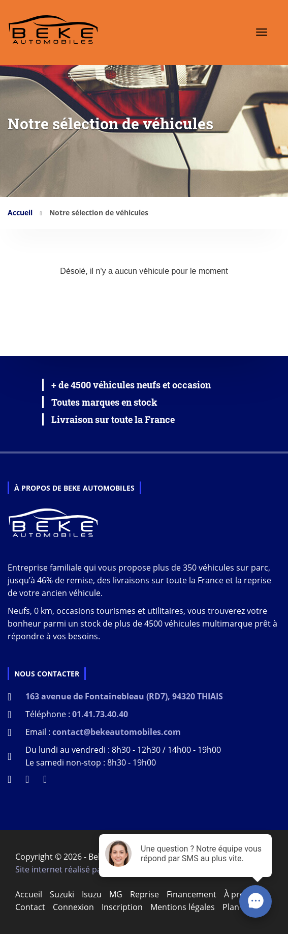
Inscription (122, 907)
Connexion (73, 907)
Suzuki (62, 894)
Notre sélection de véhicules (98, 212)
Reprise (144, 894)
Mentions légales (182, 907)
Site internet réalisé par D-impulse (80, 869)
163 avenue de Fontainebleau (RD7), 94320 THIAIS (124, 696)
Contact (30, 907)
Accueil (20, 212)
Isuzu (92, 894)
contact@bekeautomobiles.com (116, 732)
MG (115, 894)
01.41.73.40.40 (100, 714)
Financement (191, 894)
